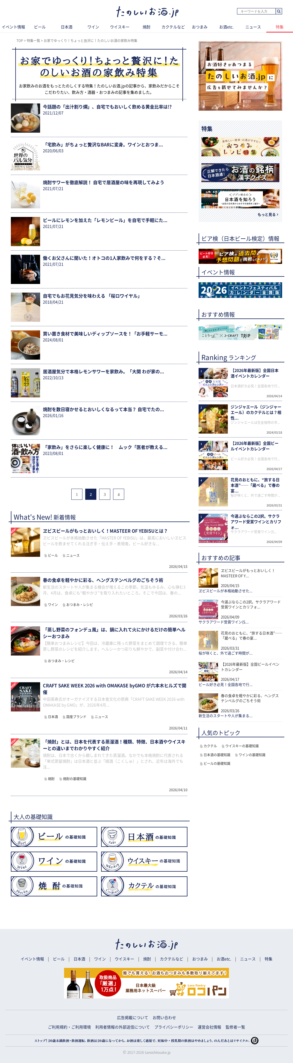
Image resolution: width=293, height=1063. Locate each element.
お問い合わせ (164, 1018)
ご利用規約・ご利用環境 (69, 1027)
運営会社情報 (209, 1027)
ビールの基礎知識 (217, 763)
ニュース (253, 27)
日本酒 (66, 27)
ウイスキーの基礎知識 (242, 746)
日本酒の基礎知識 (217, 755)
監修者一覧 (235, 1027)
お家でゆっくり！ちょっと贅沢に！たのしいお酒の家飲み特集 (90, 40)
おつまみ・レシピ (79, 604)
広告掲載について (132, 1018)
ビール (40, 27)
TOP (19, 40)
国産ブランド (76, 716)
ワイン (93, 27)
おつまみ (199, 27)
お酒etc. (226, 27)
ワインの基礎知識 (252, 755)
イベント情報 (32, 959)
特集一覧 (33, 40)
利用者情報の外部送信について (122, 1027)
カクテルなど (173, 27)
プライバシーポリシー (173, 1027)
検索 (278, 11)
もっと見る (267, 214)
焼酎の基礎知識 (74, 778)
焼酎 (146, 27)
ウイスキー (120, 27)
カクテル (210, 746)
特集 (268, 959)
